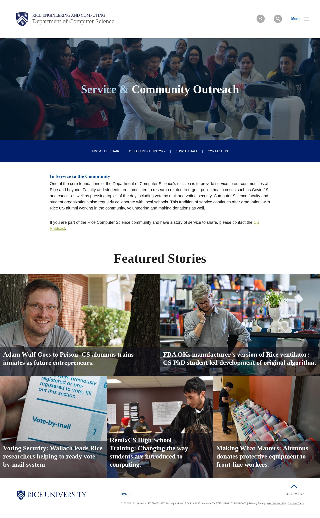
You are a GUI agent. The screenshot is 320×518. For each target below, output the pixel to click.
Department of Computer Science (73, 21)
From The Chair (105, 151)
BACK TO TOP (294, 494)
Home (125, 494)
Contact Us (218, 151)
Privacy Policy (256, 503)
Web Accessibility (276, 503)
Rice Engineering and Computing (68, 15)
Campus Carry (296, 503)
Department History (147, 151)
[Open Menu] (297, 18)
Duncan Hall (187, 151)
